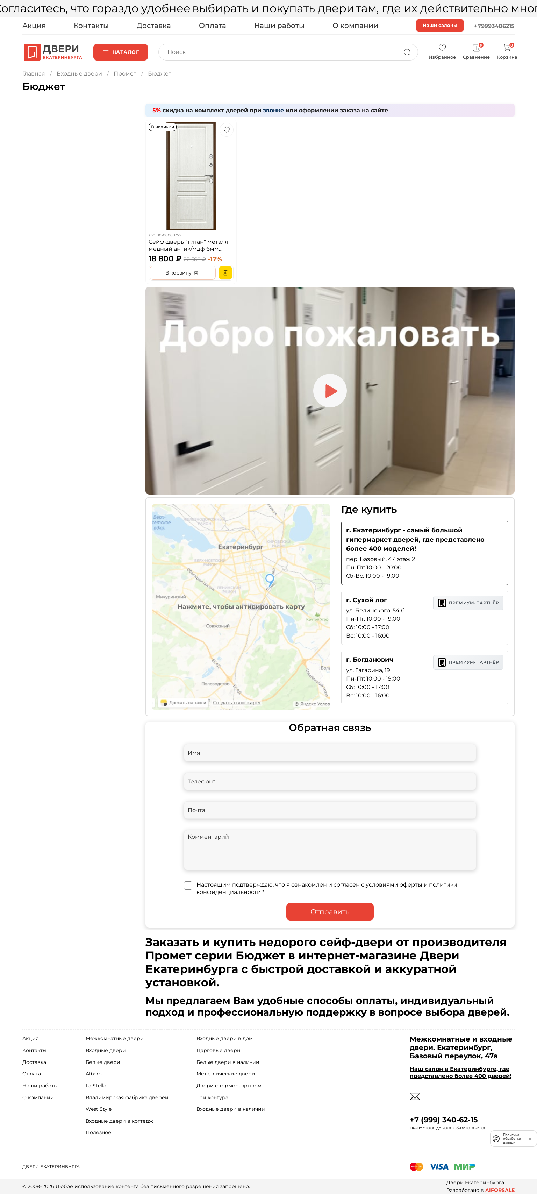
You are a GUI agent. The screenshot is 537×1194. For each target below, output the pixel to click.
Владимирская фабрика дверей (127, 1097)
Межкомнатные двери (115, 1038)
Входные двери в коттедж (119, 1121)
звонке (273, 110)
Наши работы (279, 25)
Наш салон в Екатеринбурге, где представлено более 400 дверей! (460, 1072)
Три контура (212, 1097)
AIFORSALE (500, 1190)
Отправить (329, 912)
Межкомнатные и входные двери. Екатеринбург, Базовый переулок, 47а (461, 1047)
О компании (355, 25)
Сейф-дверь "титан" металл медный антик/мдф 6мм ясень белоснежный (188, 248)
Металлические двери (225, 1074)
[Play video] (330, 390)
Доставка (154, 25)
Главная (33, 73)
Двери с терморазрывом (229, 1085)
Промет (125, 73)
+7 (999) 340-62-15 (444, 1119)
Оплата (212, 25)
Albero (94, 1074)
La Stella (96, 1085)
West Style (99, 1109)
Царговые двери (218, 1050)
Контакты (91, 25)
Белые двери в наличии (227, 1062)
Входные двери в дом (224, 1038)
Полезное (98, 1132)
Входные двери (79, 73)
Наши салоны (440, 25)
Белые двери (103, 1062)
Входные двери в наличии (230, 1109)
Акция (34, 25)
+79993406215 (494, 26)
